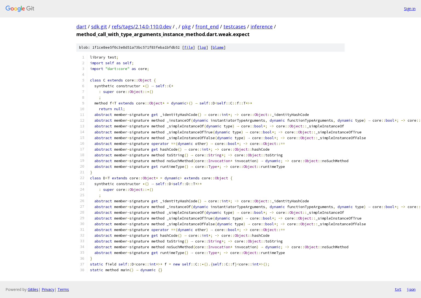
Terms (63, 289)
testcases (234, 26)
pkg (186, 26)
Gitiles (33, 289)
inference (261, 26)
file (188, 47)
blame (218, 47)
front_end (207, 26)
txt (398, 289)
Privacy (48, 289)
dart (81, 26)
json (411, 289)
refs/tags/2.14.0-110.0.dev (141, 26)
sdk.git (99, 26)
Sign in (410, 8)
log (203, 47)
